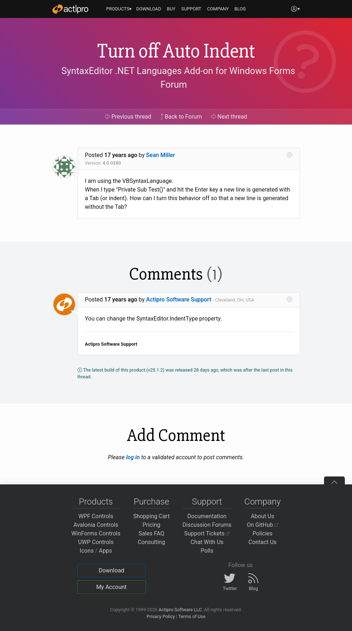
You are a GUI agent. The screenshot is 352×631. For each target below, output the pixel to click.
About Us (262, 516)
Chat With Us (207, 542)
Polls (207, 550)
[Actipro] (70, 9)
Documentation (206, 516)
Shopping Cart (151, 516)
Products (96, 502)
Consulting (151, 542)
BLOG (240, 8)
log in (133, 457)
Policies (263, 533)
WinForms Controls (96, 533)
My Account (111, 587)
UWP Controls (96, 542)
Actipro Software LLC (180, 609)
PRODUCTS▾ (119, 8)
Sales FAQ (151, 533)
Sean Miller (160, 155)
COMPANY (218, 8)
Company (262, 502)
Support (207, 502)
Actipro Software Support (178, 299)
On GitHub (262, 524)
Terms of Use (192, 616)
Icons (87, 550)
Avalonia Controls (96, 524)
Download (111, 570)
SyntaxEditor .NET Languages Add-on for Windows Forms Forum (178, 77)
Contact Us (262, 542)
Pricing (151, 524)
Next (229, 116)
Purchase (151, 502)
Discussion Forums (207, 524)
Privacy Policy (160, 616)
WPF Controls (96, 516)
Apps (105, 550)
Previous (128, 116)
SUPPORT (191, 8)
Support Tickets (207, 533)
